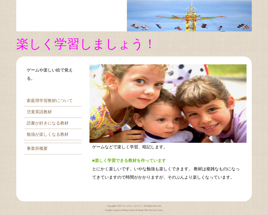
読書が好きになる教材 (48, 123)
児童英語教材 (39, 112)
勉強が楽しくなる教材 (48, 134)
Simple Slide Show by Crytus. (150, 210)
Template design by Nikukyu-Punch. (120, 210)
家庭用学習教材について (50, 100)
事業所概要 (37, 148)
